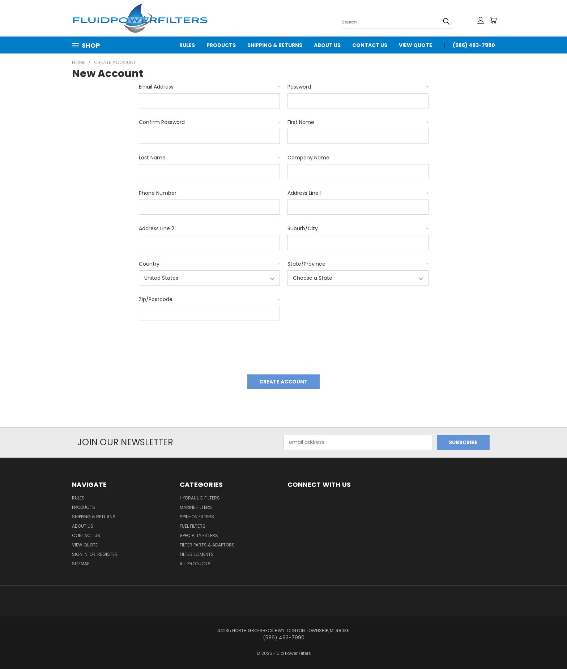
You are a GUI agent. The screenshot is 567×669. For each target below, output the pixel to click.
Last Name (209, 157)
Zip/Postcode (209, 299)
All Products (195, 564)
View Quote (415, 45)
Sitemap (80, 564)
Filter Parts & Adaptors (207, 545)
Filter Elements (197, 554)
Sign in (80, 554)
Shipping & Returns (274, 45)
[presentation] (194, 345)
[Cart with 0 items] (493, 20)
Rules (187, 45)
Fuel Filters (192, 526)
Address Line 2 (156, 228)
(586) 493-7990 (474, 45)
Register (107, 554)
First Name (358, 122)
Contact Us (369, 45)
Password (358, 86)
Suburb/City (358, 228)
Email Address (209, 86)
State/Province (358, 263)
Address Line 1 (358, 193)
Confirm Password (209, 122)
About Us (327, 45)
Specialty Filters (199, 535)
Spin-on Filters (197, 517)
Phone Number (157, 193)
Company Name (308, 157)
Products (221, 45)
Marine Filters (196, 507)
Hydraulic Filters (200, 498)
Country (209, 263)
